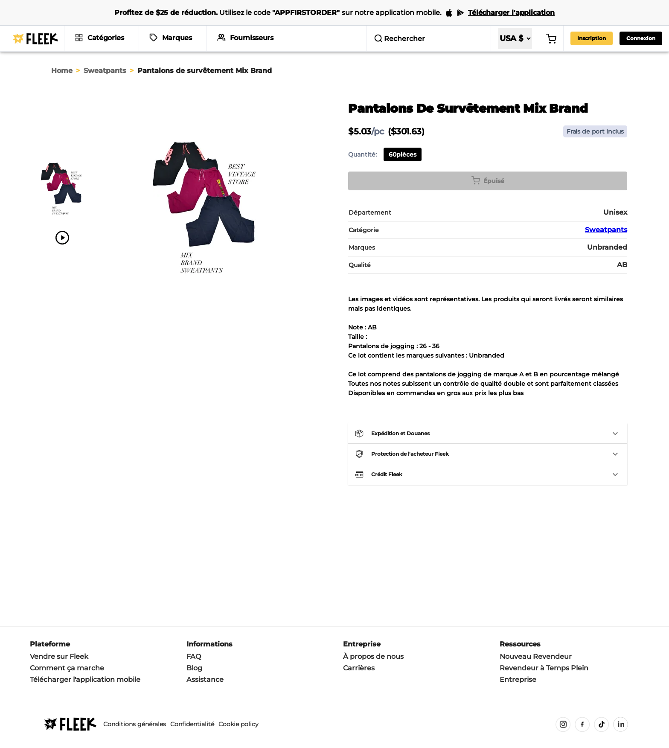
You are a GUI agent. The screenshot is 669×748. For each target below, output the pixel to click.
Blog (194, 668)
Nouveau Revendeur (536, 656)
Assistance (205, 679)
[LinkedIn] (620, 724)
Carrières (359, 668)
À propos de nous (373, 656)
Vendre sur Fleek (59, 656)
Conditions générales (134, 724)
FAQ (193, 656)
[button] (487, 433)
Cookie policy (238, 724)
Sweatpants (105, 71)
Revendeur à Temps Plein (544, 668)
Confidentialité (192, 724)
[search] (429, 38)
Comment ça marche (67, 668)
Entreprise (518, 679)
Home (62, 71)
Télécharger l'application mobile (85, 679)
